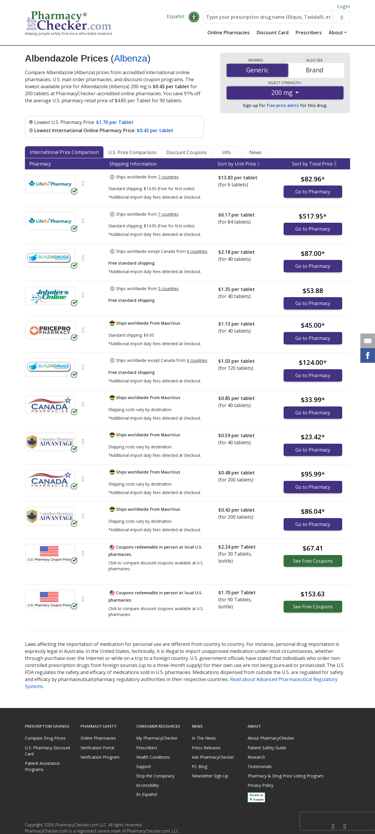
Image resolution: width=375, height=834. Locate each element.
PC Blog (199, 766)
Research (256, 757)
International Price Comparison (64, 153)
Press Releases (206, 747)
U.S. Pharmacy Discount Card (47, 751)
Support (143, 766)
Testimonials (260, 766)
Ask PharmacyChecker (213, 757)
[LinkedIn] (345, 826)
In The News (204, 738)
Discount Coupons (186, 153)
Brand (314, 71)
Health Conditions (153, 757)
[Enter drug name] (268, 18)
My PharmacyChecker (157, 738)
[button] (194, 18)
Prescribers (309, 33)
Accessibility (147, 785)
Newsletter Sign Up (210, 776)
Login (343, 6)
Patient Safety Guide (267, 747)
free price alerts (283, 106)
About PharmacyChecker (271, 738)
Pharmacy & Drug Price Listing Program (285, 776)
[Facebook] (333, 826)
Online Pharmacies (228, 33)
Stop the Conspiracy (155, 776)
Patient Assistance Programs (42, 766)
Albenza (130, 59)
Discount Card (273, 33)
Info (226, 153)
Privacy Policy (260, 785)
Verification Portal (97, 747)
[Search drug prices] (341, 18)
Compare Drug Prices (45, 738)
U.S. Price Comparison (132, 153)
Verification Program (100, 757)
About (336, 33)
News (255, 153)
